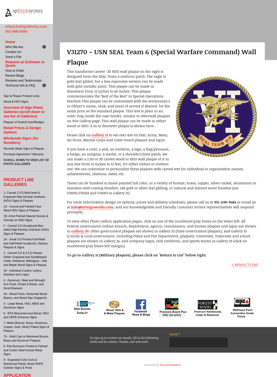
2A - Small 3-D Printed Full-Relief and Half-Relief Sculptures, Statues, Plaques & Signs (26, 243)
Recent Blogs (14, 75)
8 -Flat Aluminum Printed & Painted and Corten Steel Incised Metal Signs (26, 350)
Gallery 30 (80, 230)
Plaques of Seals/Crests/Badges (24, 122)
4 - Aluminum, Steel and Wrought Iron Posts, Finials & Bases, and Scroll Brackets (24, 284)
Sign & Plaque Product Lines (22, 95)
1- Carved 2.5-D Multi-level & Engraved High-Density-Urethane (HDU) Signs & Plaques (24, 196)
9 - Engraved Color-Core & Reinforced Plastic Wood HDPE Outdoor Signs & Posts (23, 363)
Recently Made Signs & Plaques (24, 148)
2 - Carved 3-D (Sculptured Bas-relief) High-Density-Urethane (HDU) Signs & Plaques (26, 229)
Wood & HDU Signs (16, 101)
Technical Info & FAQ (20, 85)
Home (10, 42)
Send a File (13, 57)
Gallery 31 (100, 134)
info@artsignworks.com (92, 206)
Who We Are (14, 47)
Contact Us (13, 52)
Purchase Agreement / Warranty (24, 154)
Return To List (246, 264)
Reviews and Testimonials (23, 80)
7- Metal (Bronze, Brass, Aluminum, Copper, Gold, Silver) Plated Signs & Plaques (26, 326)
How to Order (14, 70)
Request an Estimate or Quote (25, 63)
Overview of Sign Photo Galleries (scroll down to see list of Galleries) (24, 112)
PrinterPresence (170, 365)
